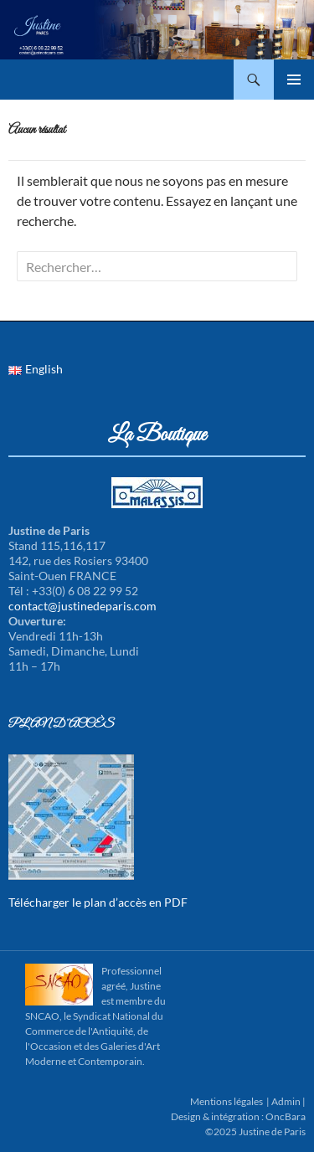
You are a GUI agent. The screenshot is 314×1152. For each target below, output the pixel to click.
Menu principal (294, 79)
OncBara (285, 1116)
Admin (286, 1101)
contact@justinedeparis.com (82, 606)
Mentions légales (226, 1101)
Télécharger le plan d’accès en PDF (98, 902)
